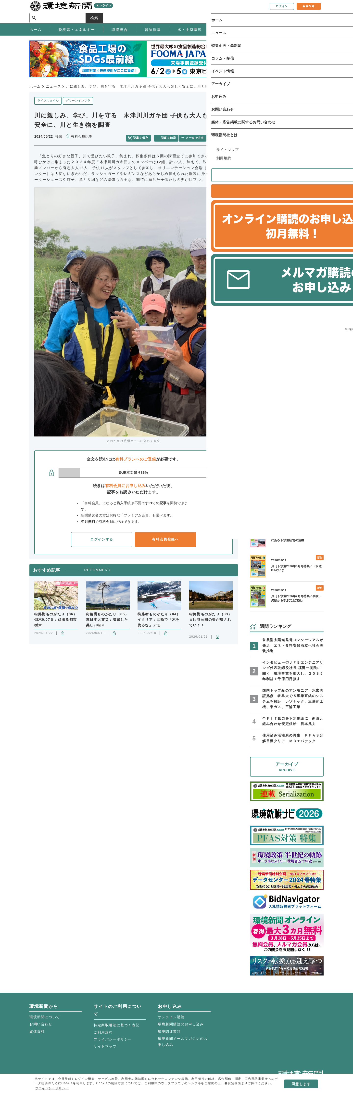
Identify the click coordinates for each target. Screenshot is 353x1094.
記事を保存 (143, 136)
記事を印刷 (169, 136)
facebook (222, 137)
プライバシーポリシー (113, 1039)
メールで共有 (197, 136)
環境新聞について (44, 1017)
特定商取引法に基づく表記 (116, 1025)
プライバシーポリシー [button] (52, 1088)
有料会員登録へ (165, 537)
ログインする (101, 537)
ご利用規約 (103, 1032)
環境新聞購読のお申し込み (181, 1024)
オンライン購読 (171, 1017)
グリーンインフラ (78, 100)
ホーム (35, 86)
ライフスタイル (48, 100)
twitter (214, 137)
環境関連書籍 (169, 1031)
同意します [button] (301, 1084)
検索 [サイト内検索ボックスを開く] (315, 11)
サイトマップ (105, 1046)
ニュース (53, 86)
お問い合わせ (40, 1024)
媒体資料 (37, 1031)
